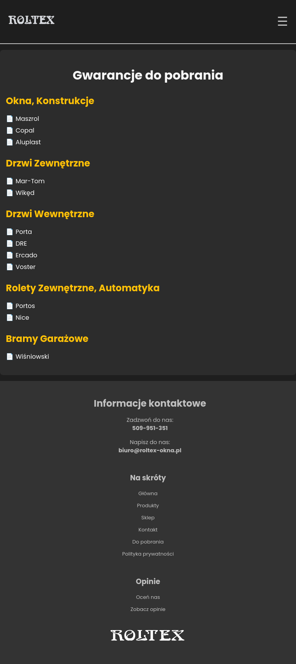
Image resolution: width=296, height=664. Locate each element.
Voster (25, 266)
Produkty (148, 505)
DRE (21, 243)
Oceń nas (148, 597)
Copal (25, 130)
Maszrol (27, 118)
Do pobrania (148, 541)
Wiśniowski (32, 356)
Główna (147, 493)
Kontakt (147, 529)
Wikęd (25, 192)
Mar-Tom (30, 181)
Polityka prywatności (148, 554)
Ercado (26, 255)
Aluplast (28, 142)
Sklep (148, 517)
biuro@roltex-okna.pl (149, 450)
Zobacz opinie (148, 609)
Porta (24, 231)
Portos (25, 305)
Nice (22, 317)
